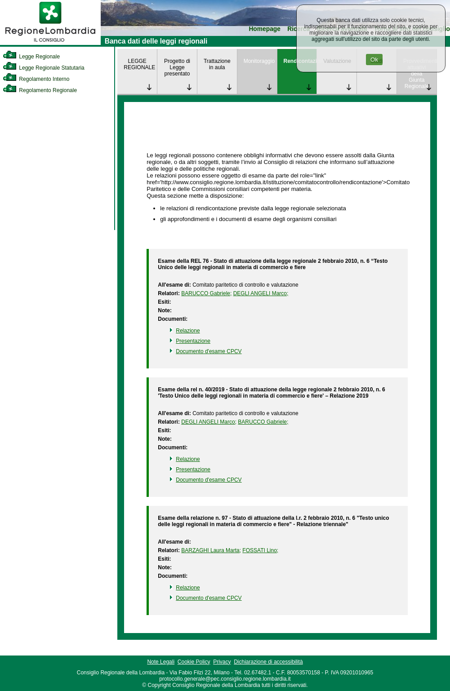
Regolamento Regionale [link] (40, 90)
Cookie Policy (194, 662)
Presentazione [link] (193, 341)
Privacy (222, 662)
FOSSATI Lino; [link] (260, 550)
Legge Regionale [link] (31, 56)
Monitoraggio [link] (259, 61)
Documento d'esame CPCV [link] (208, 351)
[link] (50, 43)
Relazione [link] (188, 331)
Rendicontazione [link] (300, 61)
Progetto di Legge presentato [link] (177, 67)
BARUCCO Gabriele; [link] (206, 293)
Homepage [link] (265, 29)
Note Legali (160, 662)
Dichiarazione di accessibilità (268, 662)
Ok (374, 59)
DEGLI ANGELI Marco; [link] (261, 293)
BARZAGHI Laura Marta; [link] (211, 550)
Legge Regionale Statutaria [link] (44, 68)
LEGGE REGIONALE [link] (139, 64)
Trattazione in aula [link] (217, 64)
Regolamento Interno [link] (36, 79)
